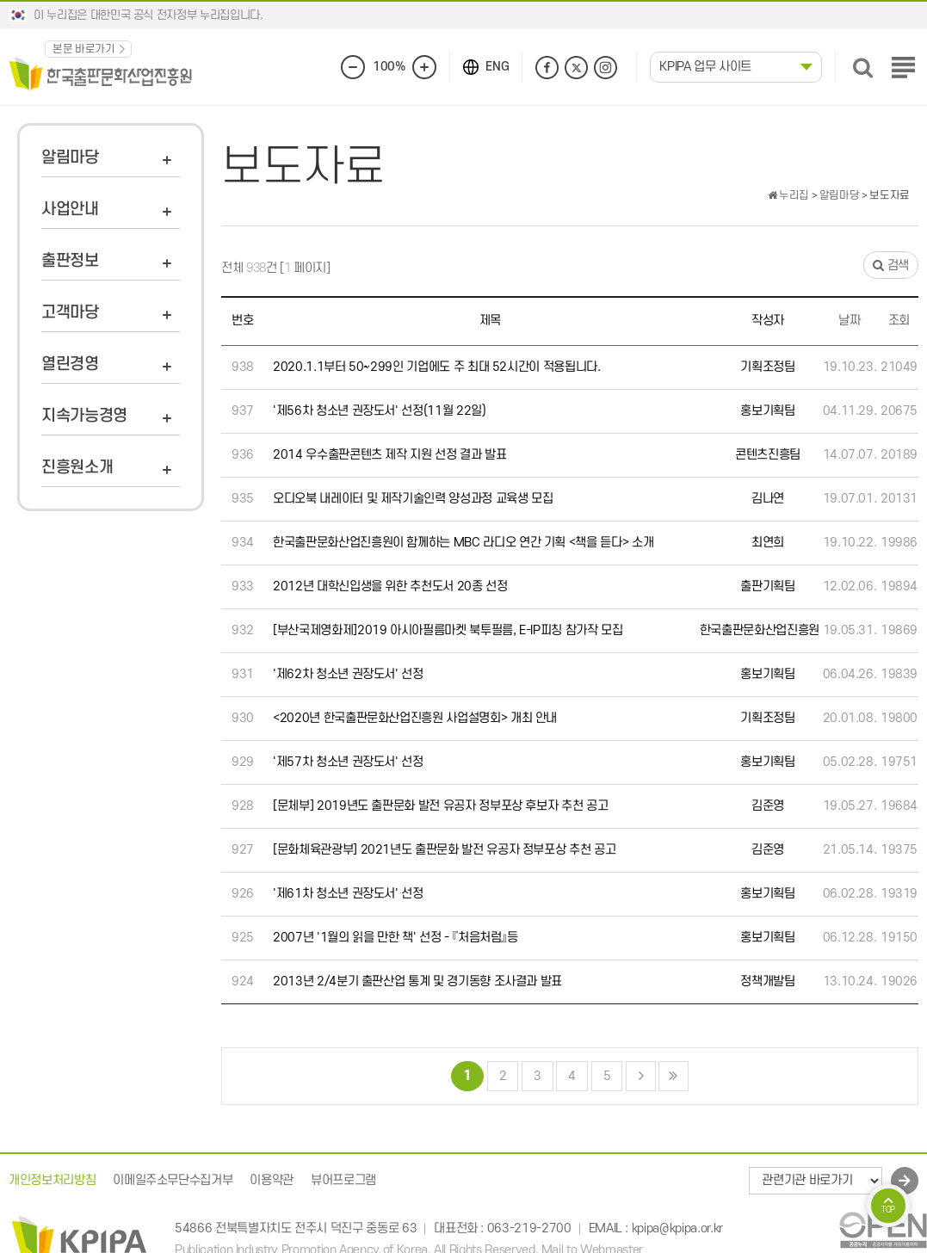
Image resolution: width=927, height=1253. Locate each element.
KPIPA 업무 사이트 (705, 66)
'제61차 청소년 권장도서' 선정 (348, 893)
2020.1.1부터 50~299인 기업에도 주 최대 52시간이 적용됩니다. (437, 367)
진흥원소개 (77, 468)
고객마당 (70, 313)
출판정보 (70, 261)
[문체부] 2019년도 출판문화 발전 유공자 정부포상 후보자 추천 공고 (440, 806)
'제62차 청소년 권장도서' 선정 (348, 674)
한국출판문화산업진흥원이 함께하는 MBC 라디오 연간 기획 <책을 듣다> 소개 (463, 542)
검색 (891, 265)
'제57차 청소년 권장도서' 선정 (348, 762)
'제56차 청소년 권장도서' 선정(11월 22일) (379, 411)
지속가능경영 (84, 416)
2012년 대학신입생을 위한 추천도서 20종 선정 (390, 586)
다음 (641, 1076)
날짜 (849, 320)
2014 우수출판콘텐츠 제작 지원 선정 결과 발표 (390, 455)
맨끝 (673, 1076)
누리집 (788, 195)
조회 (899, 320)
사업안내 (70, 210)
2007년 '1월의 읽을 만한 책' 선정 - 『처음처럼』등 (395, 937)
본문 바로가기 (84, 49)
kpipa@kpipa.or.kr (677, 1229)
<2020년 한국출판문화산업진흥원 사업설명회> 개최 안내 (415, 718)
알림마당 (70, 158)
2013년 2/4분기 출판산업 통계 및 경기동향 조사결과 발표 (417, 981)
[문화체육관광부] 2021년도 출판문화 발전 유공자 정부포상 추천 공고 (444, 850)
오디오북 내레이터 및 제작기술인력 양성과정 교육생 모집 (413, 498)
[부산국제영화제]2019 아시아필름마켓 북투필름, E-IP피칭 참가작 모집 (448, 630)
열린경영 (70, 364)
